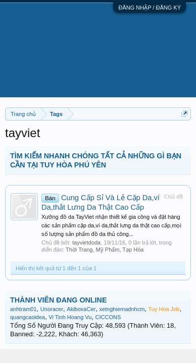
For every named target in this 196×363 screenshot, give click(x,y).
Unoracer (51, 309)
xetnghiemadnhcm (121, 309)
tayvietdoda (86, 242)
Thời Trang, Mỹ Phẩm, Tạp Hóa (104, 250)
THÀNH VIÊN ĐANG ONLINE (58, 300)
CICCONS (108, 317)
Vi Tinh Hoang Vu (69, 317)
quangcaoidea (27, 317)
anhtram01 (23, 309)
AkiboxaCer (81, 309)
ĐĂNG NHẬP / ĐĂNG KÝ (149, 8)
